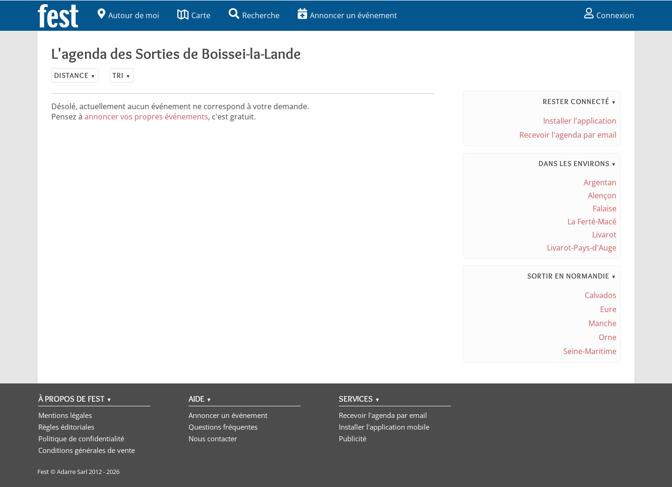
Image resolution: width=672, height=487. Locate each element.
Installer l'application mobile (384, 426)
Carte (193, 15)
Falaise (604, 208)
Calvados (600, 295)
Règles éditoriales (66, 426)
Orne (607, 337)
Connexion (609, 15)
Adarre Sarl (72, 471)
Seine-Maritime (589, 351)
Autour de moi (128, 15)
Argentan (600, 182)
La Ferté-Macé (591, 221)
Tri (121, 75)
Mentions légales (65, 415)
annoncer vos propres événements (146, 116)
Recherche (254, 15)
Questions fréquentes (223, 426)
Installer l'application (579, 121)
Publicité (352, 438)
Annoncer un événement (347, 15)
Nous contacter (213, 438)
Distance (75, 75)
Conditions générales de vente (86, 450)
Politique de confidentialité (81, 438)
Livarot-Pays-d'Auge (581, 248)
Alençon (602, 195)
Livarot (604, 235)
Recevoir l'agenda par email (567, 135)
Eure (608, 309)
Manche (602, 323)
